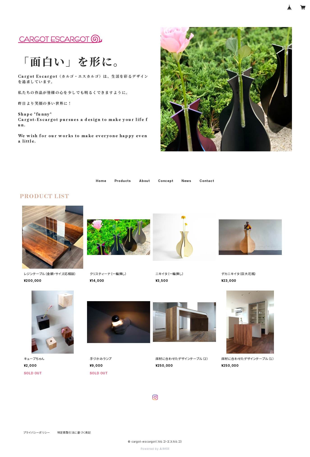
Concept (165, 181)
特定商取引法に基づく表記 (74, 432)
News (186, 181)
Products (123, 181)
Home (101, 181)
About (144, 181)
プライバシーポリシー (36, 432)
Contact (207, 181)
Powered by (155, 448)
